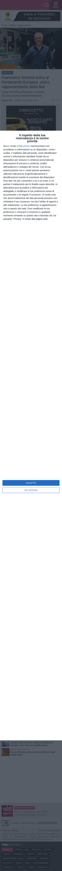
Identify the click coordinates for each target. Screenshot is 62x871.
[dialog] (31, 435)
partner (26, 146)
